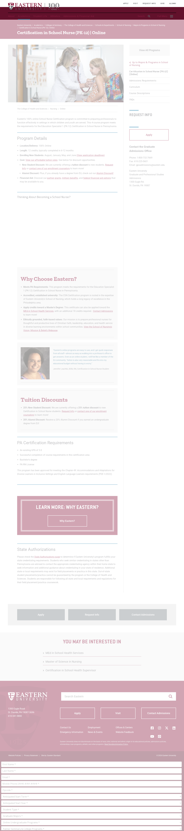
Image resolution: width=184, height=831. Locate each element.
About (11, 16)
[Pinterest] (159, 736)
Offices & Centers (124, 727)
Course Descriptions (139, 93)
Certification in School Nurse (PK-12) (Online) (148, 73)
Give (163, 3)
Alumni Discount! (104, 173)
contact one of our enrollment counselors (49, 168)
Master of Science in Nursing (64, 661)
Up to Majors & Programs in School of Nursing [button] (148, 64)
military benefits (70, 178)
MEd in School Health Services (38, 311)
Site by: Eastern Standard (50, 755)
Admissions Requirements (142, 81)
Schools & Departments (104, 25)
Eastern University (24, 25)
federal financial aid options (97, 178)
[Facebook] (152, 728)
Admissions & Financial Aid (78, 16)
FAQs (131, 100)
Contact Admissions (103, 311)
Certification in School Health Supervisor (71, 670)
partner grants (54, 178)
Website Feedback (125, 732)
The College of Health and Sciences (78, 25)
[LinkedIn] (174, 728)
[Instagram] (159, 728)
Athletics (55, 16)
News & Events (95, 732)
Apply (125, 3)
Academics (24, 16)
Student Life (40, 16)
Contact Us (65, 727)
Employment (94, 727)
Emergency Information (71, 732)
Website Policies (14, 755)
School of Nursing (124, 25)
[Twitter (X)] (167, 728)
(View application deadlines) (91, 155)
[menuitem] (165, 16)
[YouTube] (152, 736)
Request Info (149, 3)
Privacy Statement (31, 755)
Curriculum (134, 87)
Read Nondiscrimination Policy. (116, 744)
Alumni (172, 3)
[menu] (149, 81)
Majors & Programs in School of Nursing (149, 25)
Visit (135, 3)
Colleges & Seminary (53, 25)
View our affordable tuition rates (41, 160)
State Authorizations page (47, 556)
